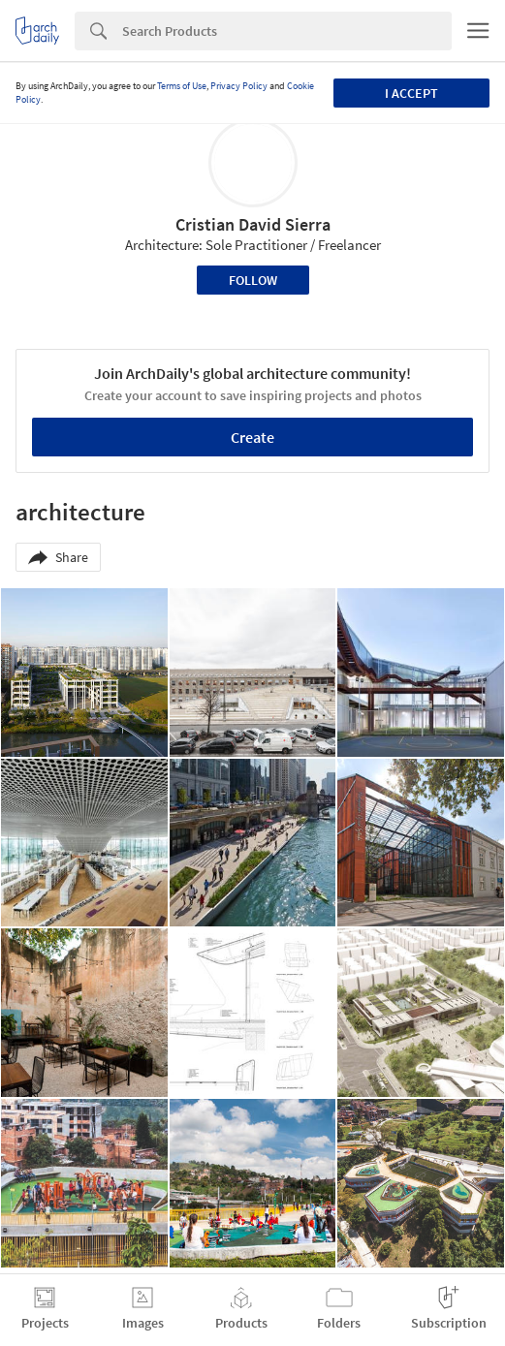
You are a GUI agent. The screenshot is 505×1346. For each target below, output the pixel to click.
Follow (253, 280)
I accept (411, 93)
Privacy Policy (239, 85)
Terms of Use (181, 85)
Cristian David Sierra (253, 224)
